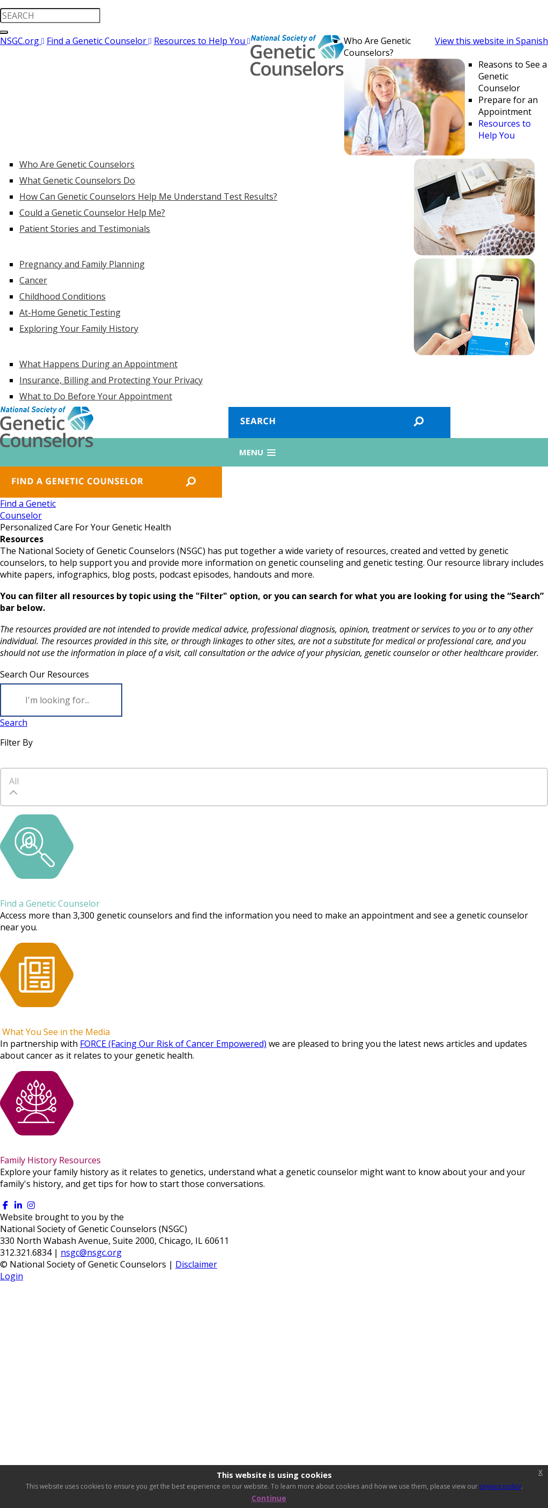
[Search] (61, 700)
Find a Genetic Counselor (99, 41)
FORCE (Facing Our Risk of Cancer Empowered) (173, 1044)
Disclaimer (196, 1264)
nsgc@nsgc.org (91, 1252)
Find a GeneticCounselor (28, 509)
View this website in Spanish (491, 41)
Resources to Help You (202, 41)
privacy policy (500, 1486)
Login (11, 1276)
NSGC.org (22, 41)
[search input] (50, 15)
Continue (268, 1498)
